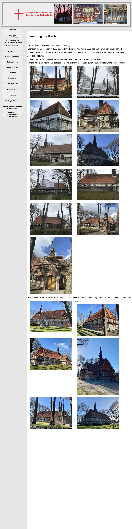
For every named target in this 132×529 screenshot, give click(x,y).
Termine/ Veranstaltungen (12, 36)
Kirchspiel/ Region (12, 101)
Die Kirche (12, 51)
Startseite (12, 30)
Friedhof (12, 95)
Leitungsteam (12, 84)
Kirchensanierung (12, 57)
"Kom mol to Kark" (12, 41)
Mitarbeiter (12, 78)
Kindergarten (12, 89)
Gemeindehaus (12, 67)
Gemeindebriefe (12, 46)
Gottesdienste (12, 62)
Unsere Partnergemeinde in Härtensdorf (12, 107)
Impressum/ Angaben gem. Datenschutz (12, 114)
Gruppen (12, 73)
